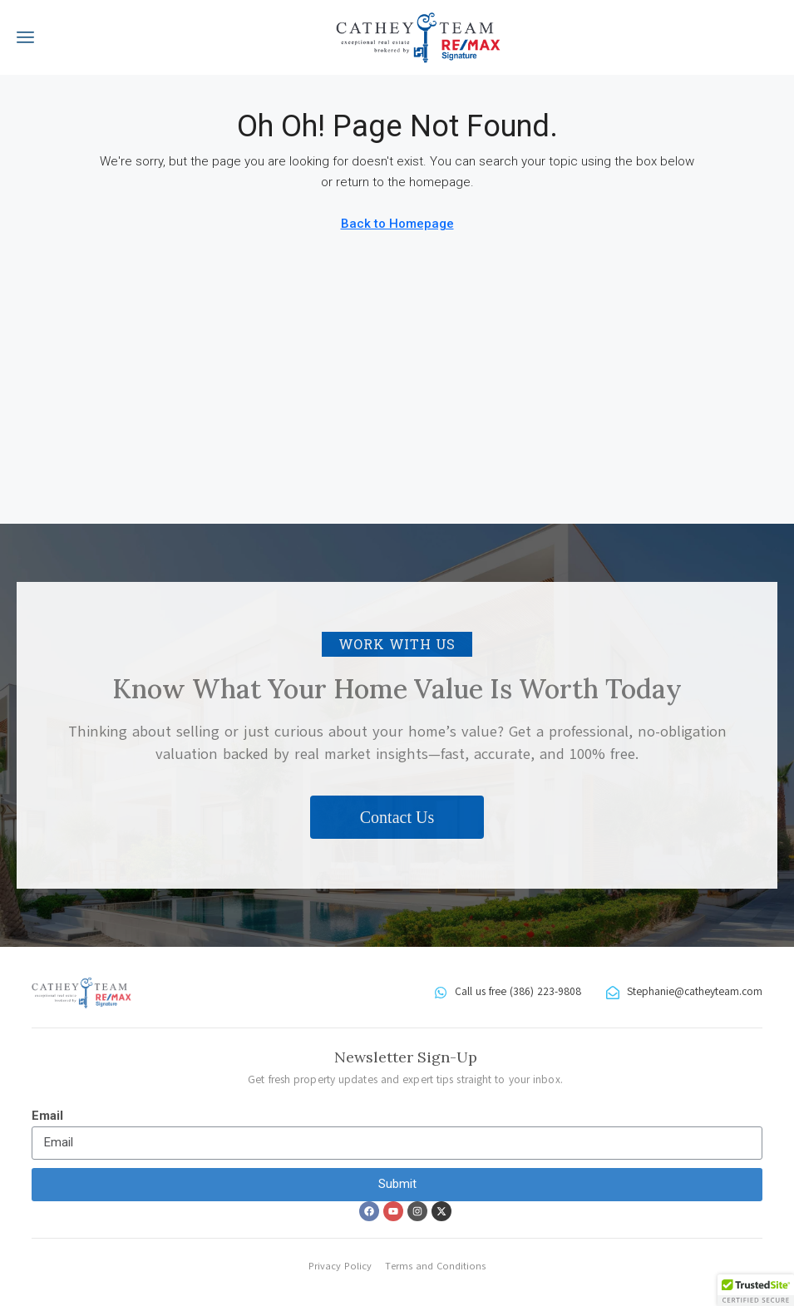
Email (47, 1115)
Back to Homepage (397, 223)
